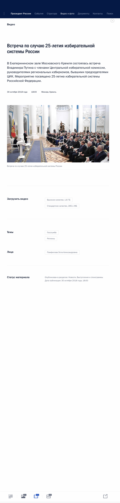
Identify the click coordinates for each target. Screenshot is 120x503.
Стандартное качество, (62, 206)
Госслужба (51, 232)
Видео (11, 24)
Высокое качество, (58, 199)
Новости (72, 277)
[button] (5, 4)
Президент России (21, 4)
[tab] (10, 496)
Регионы (51, 238)
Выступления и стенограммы (90, 277)
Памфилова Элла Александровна (62, 252)
